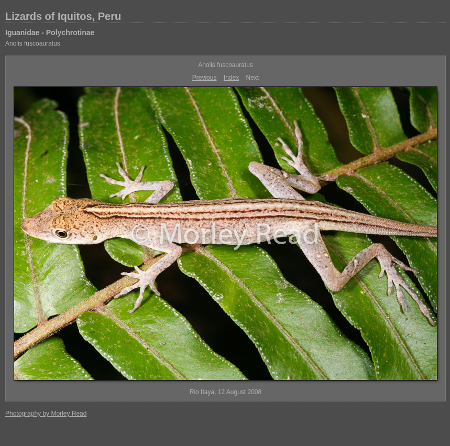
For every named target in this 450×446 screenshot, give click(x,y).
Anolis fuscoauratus (32, 43)
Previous (204, 77)
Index (231, 77)
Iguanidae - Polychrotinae (49, 32)
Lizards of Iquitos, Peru (63, 16)
